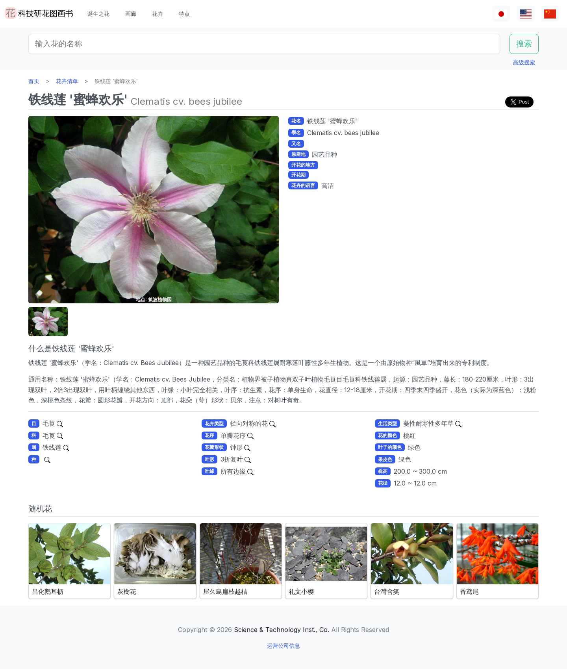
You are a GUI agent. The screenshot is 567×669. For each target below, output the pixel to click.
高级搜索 (524, 62)
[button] (48, 321)
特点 (184, 13)
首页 (33, 81)
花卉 (157, 13)
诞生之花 (98, 13)
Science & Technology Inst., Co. (281, 630)
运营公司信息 (283, 645)
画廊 (130, 13)
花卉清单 (67, 81)
